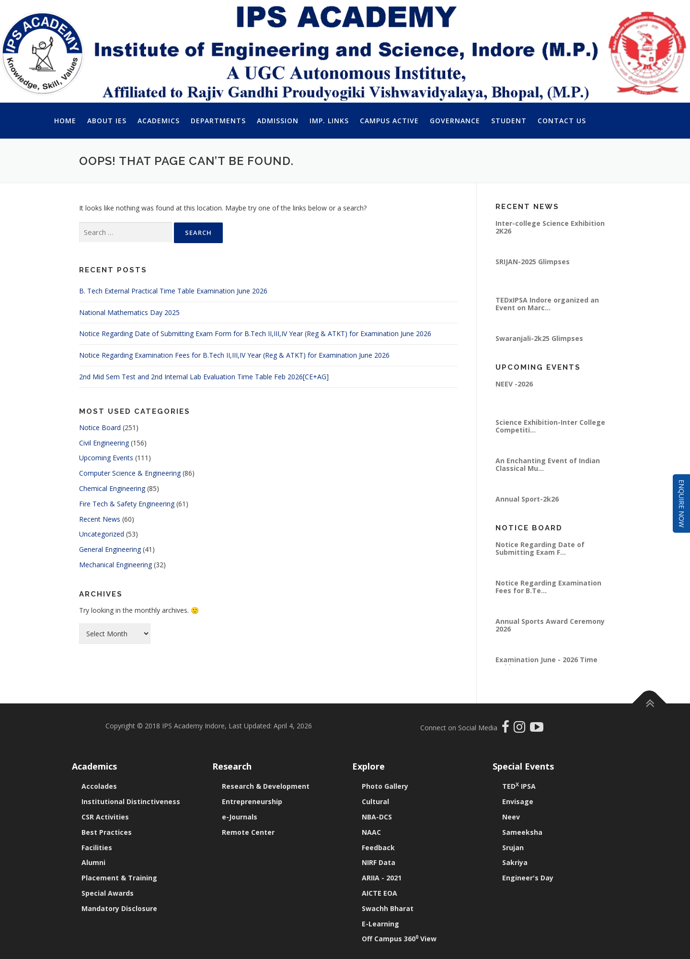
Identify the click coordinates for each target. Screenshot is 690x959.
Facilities (96, 847)
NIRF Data (378, 862)
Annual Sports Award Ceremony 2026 (550, 625)
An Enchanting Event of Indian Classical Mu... (547, 464)
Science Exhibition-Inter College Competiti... (550, 426)
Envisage (517, 801)
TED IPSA (519, 786)
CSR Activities (105, 816)
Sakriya (515, 862)
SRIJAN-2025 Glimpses (532, 261)
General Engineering (110, 549)
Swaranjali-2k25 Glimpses (539, 338)
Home (65, 120)
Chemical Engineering (112, 488)
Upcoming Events (106, 457)
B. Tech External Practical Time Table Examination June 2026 (173, 290)
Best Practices (106, 832)
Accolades (99, 786)
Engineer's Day (527, 877)
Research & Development (266, 786)
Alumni (93, 862)
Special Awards (107, 893)
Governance (455, 120)
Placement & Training (119, 877)
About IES (106, 120)
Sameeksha (522, 832)
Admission (278, 120)
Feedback (378, 847)
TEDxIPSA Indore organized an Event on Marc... (547, 303)
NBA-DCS (377, 816)
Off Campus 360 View (399, 938)
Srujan (513, 847)
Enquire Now (681, 503)
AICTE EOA (379, 893)
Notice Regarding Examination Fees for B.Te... (548, 586)
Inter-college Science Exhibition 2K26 (550, 227)
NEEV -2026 (514, 383)
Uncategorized (101, 533)
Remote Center (248, 832)
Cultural (375, 801)
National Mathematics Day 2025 (129, 312)
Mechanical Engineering (115, 564)
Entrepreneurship (252, 801)
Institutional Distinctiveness (130, 801)
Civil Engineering (104, 442)
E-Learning (380, 923)
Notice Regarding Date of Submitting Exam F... (540, 548)
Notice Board (100, 427)
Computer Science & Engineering (130, 473)
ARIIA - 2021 (382, 877)
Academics (159, 120)
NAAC (371, 832)
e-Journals (239, 816)
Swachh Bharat (388, 908)
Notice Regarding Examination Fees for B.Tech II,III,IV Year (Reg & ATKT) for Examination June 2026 (234, 355)
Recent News (99, 519)
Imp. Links (329, 120)
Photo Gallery (385, 786)
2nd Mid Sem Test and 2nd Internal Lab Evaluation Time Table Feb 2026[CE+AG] (204, 376)
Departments (218, 120)
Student (509, 120)
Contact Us (562, 120)
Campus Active (389, 120)
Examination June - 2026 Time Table (546, 663)
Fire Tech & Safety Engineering (126, 503)
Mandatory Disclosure (119, 908)
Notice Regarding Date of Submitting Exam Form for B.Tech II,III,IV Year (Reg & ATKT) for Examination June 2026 (255, 333)
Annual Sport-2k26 (527, 498)
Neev (511, 816)
